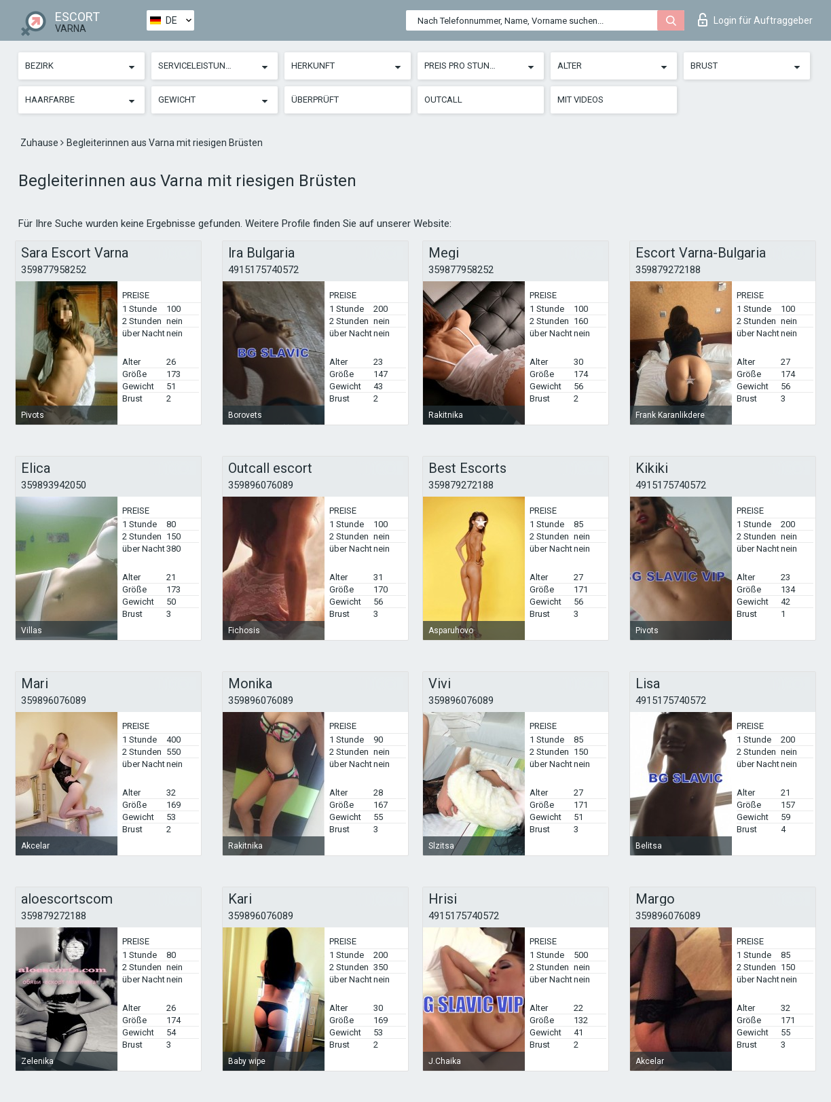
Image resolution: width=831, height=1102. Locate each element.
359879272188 (668, 270)
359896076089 (260, 485)
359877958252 (53, 270)
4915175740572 (263, 270)
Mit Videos (580, 99)
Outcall (443, 99)
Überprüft (315, 99)
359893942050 (53, 485)
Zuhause (40, 142)
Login (755, 19)
